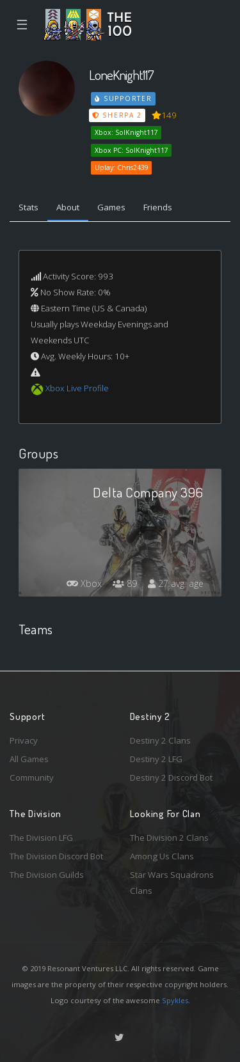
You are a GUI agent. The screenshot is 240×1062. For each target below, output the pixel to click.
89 (125, 583)
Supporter (123, 98)
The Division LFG (41, 837)
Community (32, 777)
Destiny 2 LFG (156, 759)
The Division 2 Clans (169, 837)
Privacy (24, 740)
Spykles (175, 1000)
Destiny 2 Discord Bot (171, 777)
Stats (28, 207)
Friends (157, 207)
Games (111, 207)
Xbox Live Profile (77, 388)
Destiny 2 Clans (160, 740)
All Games (29, 759)
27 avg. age (176, 583)
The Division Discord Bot (56, 856)
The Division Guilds (47, 874)
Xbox (84, 583)
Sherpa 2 (117, 115)
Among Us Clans (162, 856)
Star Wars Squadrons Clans (172, 882)
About (67, 207)
